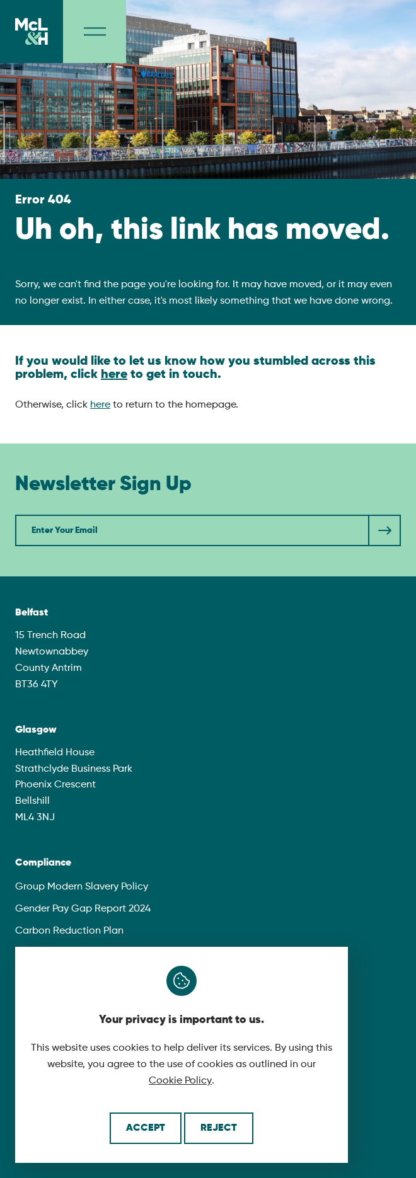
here (114, 375)
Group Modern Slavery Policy (81, 887)
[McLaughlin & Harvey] (31, 31)
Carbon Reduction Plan (69, 931)
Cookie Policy (180, 1081)
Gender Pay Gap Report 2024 (83, 909)
